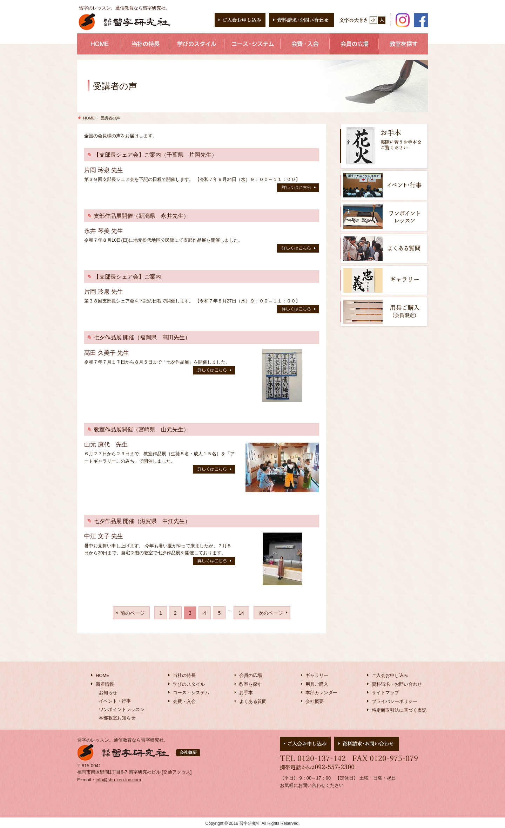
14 (241, 613)
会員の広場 (250, 675)
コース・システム (191, 692)
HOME (89, 118)
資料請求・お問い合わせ (397, 684)
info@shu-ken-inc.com (118, 779)
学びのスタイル (189, 684)
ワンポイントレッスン (121, 709)
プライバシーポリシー (394, 701)
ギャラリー (316, 675)
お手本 (246, 692)
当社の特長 (184, 675)
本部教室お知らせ (117, 718)
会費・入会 (184, 701)
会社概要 (314, 701)
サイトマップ (385, 692)
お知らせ (108, 692)
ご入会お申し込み (390, 675)
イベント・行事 (115, 701)
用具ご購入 (316, 684)
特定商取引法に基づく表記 (399, 710)
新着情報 (105, 684)
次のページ (270, 613)
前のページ (132, 613)
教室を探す (250, 684)
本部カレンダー (321, 692)
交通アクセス (176, 772)
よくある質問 (253, 701)
